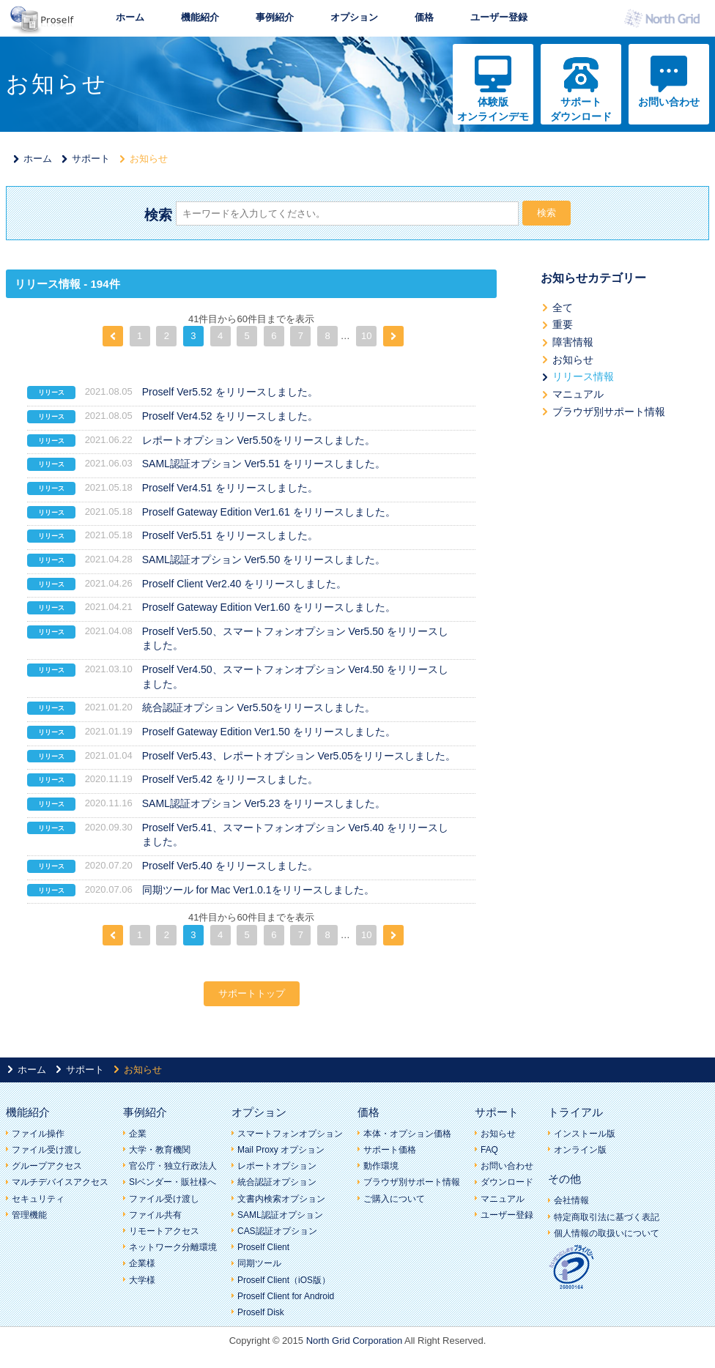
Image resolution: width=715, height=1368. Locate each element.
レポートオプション (276, 1166)
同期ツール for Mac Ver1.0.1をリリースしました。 (258, 890)
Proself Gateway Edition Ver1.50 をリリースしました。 (269, 731)
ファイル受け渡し (47, 1150)
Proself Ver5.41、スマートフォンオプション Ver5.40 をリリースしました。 (295, 835)
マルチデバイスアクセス (60, 1182)
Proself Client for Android (285, 1296)
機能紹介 (200, 17)
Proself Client (263, 1247)
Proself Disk (260, 1312)
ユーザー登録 (498, 17)
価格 (424, 17)
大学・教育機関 (159, 1150)
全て (562, 307)
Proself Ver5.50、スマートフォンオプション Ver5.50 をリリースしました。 (295, 638)
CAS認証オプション (277, 1231)
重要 (562, 324)
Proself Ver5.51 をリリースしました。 (230, 535)
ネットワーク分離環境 (173, 1247)
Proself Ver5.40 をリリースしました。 (230, 865)
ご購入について (394, 1199)
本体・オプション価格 (407, 1134)
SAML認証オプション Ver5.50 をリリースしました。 (263, 559)
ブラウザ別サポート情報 (608, 411)
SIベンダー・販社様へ (172, 1182)
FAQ (489, 1150)
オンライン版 (580, 1150)
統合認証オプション (276, 1182)
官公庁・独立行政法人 (173, 1166)
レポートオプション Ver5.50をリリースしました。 (258, 440)
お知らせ (572, 359)
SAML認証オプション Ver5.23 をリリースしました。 (263, 803)
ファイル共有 (155, 1215)
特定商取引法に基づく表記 (606, 1217)
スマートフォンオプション (290, 1134)
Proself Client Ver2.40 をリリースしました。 (244, 584)
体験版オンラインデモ (493, 109)
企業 (138, 1134)
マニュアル (578, 394)
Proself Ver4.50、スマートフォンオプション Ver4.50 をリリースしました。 (295, 676)
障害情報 (572, 342)
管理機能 (29, 1215)
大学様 (142, 1280)
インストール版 (584, 1134)
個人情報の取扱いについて (606, 1233)
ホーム (130, 17)
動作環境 (381, 1166)
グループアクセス (47, 1166)
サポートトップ (251, 993)
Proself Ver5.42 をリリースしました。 (230, 779)
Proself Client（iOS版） (283, 1280)
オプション (354, 17)
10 (366, 335)
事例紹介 (275, 17)
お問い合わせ (669, 102)
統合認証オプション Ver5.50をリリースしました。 (258, 707)
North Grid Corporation (354, 1340)
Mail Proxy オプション (281, 1150)
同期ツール (259, 1263)
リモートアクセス (164, 1231)
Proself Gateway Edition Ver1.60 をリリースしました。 (269, 607)
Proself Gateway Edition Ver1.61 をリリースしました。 (269, 512)
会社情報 (571, 1200)
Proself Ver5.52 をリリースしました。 (230, 392)
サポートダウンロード (581, 109)
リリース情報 (583, 376)
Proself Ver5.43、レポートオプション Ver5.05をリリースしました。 (299, 756)
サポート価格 (389, 1150)
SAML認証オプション (280, 1215)
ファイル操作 (38, 1134)
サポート (91, 158)
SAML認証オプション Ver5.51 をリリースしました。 (263, 463)
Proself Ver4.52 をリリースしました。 (230, 416)
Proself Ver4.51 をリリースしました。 (230, 488)
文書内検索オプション (281, 1199)
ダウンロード (507, 1182)
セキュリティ (38, 1199)
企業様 (142, 1263)
